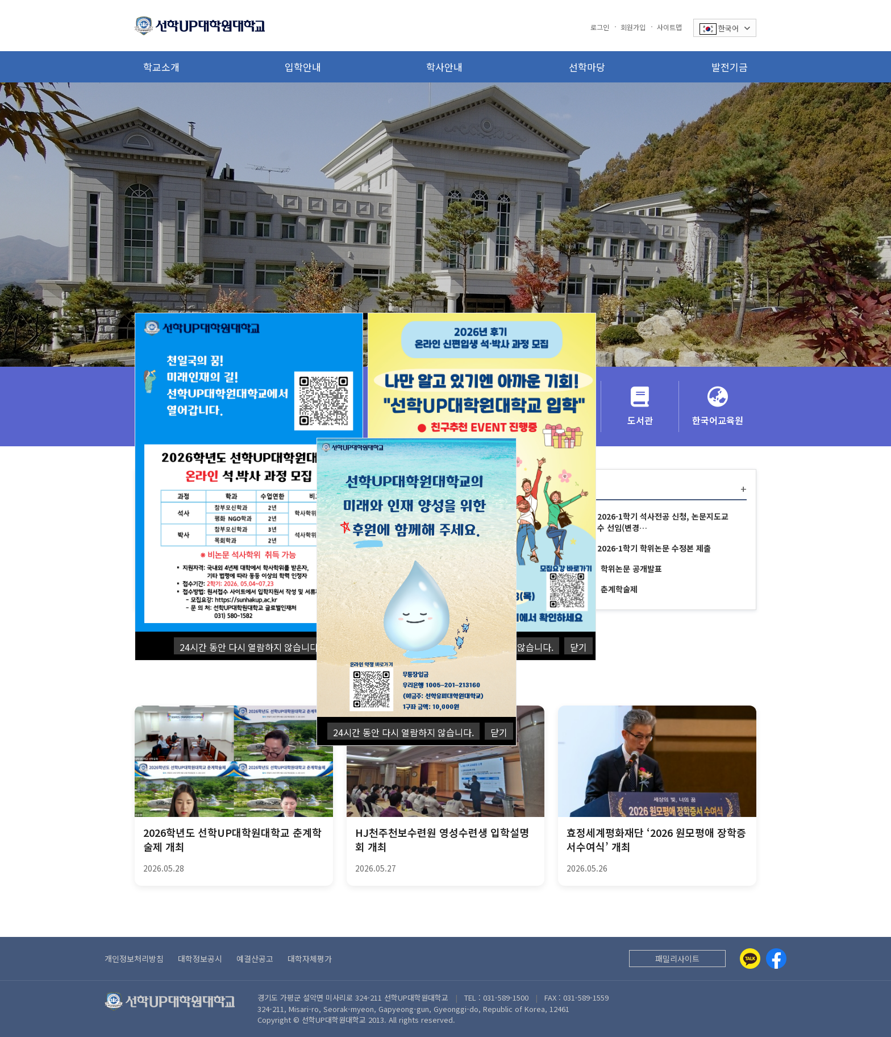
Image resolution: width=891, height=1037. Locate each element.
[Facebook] (776, 958)
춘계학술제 (619, 589)
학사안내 (444, 67)
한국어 (725, 29)
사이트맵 (669, 27)
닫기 (578, 647)
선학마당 (587, 67)
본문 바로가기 (0, 0)
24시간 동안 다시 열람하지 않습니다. (250, 647)
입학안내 (303, 67)
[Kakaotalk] (750, 958)
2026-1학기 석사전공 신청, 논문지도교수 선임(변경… (662, 522)
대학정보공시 (200, 958)
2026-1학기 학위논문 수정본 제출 (654, 548)
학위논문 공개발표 (631, 568)
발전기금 (729, 67)
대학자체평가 (310, 958)
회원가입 (633, 27)
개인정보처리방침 (134, 958)
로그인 (599, 27)
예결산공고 (254, 958)
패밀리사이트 (677, 958)
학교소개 (161, 67)
